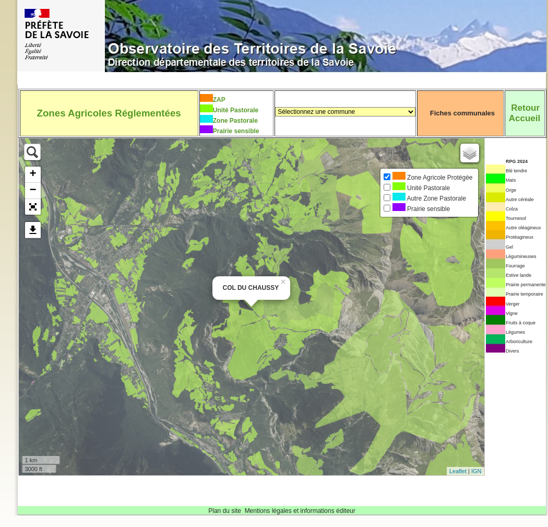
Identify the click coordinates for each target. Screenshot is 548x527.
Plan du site (224, 510)
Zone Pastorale (235, 120)
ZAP (219, 99)
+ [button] (32, 174)
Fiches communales (462, 113)
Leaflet (458, 471)
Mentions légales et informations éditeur (300, 510)
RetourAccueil (524, 113)
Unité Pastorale (235, 110)
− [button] (32, 190)
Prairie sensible (236, 131)
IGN (476, 471)
